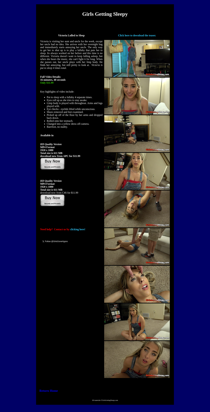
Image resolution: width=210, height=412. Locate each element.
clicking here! (77, 229)
